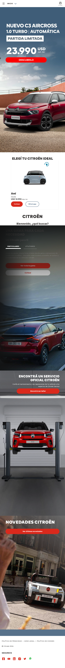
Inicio (10, 3)
